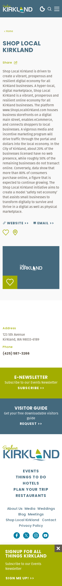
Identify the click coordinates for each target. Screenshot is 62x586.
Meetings (36, 514)
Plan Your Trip (31, 490)
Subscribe (28, 388)
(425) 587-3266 (16, 354)
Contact (49, 520)
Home (8, 31)
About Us (15, 509)
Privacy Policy (31, 526)
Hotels (31, 483)
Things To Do (31, 477)
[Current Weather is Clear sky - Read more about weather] (42, 9)
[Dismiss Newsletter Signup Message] (58, 548)
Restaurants (31, 496)
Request (28, 424)
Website (13, 223)
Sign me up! (17, 578)
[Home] (17, 9)
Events (31, 471)
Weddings (46, 509)
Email (41, 223)
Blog (22, 514)
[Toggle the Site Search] (49, 9)
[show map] (15, 232)
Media (30, 509)
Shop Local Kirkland (22, 520)
